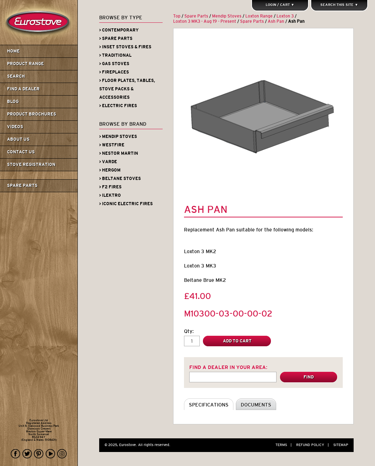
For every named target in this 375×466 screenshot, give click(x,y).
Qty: (189, 331)
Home (13, 51)
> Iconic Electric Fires (126, 203)
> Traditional (115, 55)
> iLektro (110, 195)
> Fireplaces (114, 72)
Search (16, 76)
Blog (13, 101)
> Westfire (111, 144)
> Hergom (110, 170)
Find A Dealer (23, 88)
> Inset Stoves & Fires (125, 46)
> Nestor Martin (118, 153)
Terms (285, 445)
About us (18, 139)
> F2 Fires (110, 187)
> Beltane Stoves (120, 178)
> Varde (108, 161)
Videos (15, 126)
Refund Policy (314, 445)
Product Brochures (31, 114)
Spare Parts (22, 185)
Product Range (25, 63)
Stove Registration (31, 164)
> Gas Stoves (114, 63)
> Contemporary (119, 30)
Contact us (21, 151)
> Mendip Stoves (118, 136)
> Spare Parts (115, 38)
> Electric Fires (118, 105)
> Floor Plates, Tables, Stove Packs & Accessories (127, 89)
